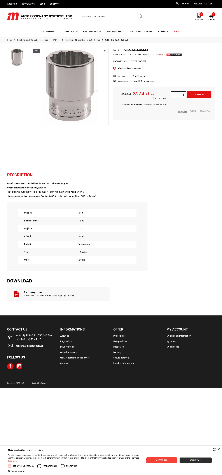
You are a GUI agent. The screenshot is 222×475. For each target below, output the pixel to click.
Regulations (66, 341)
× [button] (218, 449)
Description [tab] (20, 175)
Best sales (118, 347)
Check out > (155, 81)
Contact (64, 363)
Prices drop (119, 336)
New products (120, 341)
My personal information (178, 336)
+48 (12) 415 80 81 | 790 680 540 (34, 335)
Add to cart (199, 94)
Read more (12, 461)
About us (64, 336)
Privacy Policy (67, 347)
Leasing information (123, 363)
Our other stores (68, 352)
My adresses (172, 347)
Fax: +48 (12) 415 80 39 (29, 339)
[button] (74, 471)
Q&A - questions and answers (75, 358)
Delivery (117, 352)
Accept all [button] (161, 460)
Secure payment (121, 358)
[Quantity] (178, 95)
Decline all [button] (196, 460)
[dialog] (111, 460)
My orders (171, 341)
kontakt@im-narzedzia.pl (29, 345)
